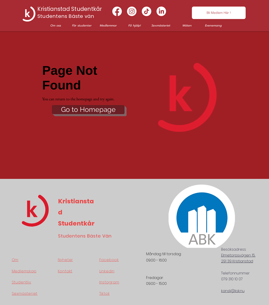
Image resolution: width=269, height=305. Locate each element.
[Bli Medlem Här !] (219, 13)
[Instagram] (132, 11)
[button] (55, 25)
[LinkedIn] (161, 11)
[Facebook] (117, 11)
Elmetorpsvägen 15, (238, 255)
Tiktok (104, 293)
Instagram (109, 282)
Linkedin (107, 271)
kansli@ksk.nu (233, 290)
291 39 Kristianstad (237, 261)
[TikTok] (146, 11)
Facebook (109, 259)
